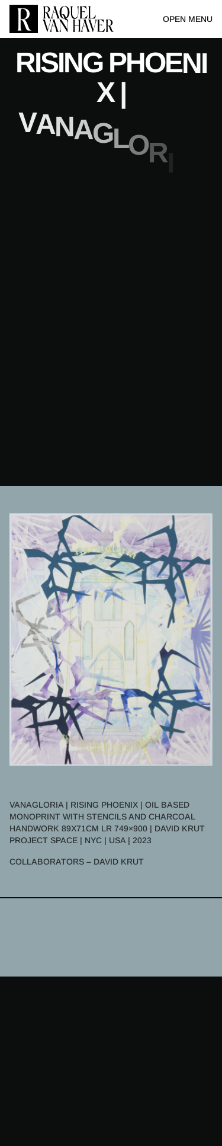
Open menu (188, 19)
